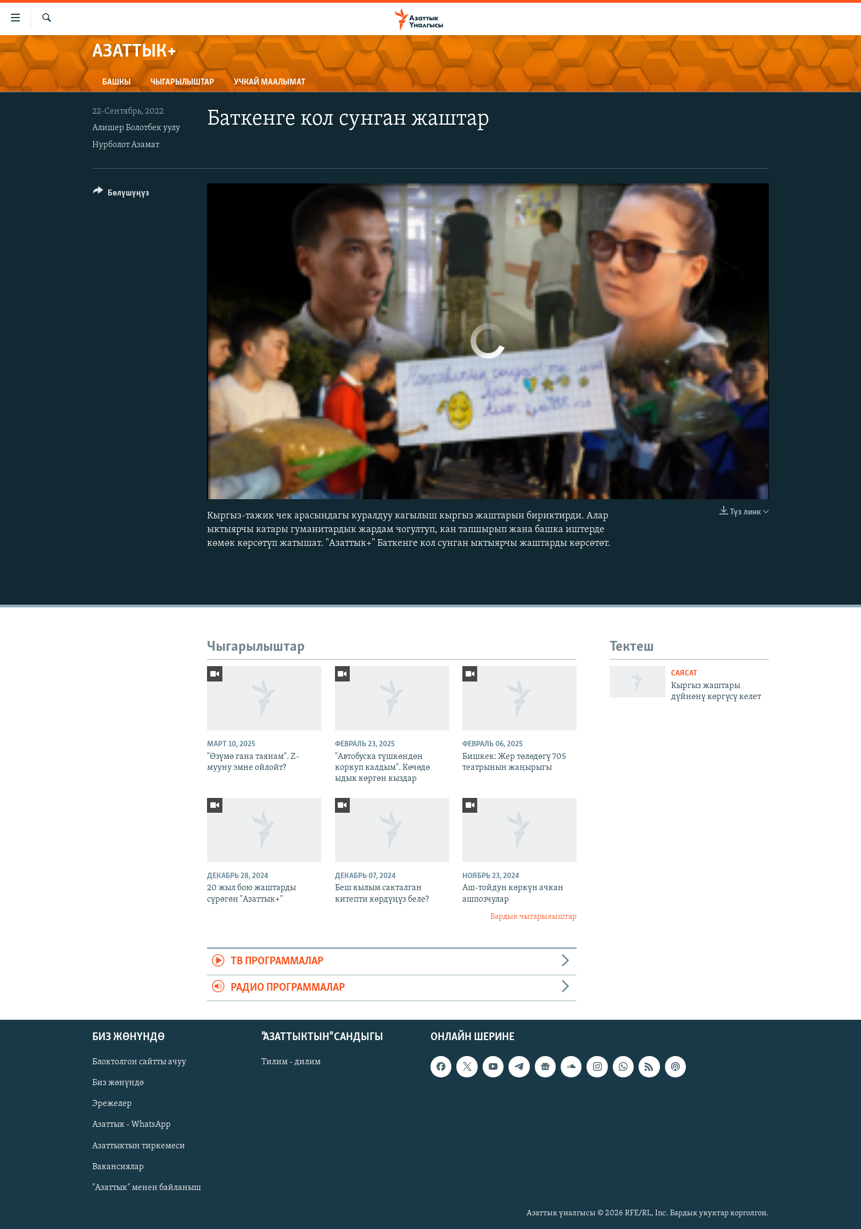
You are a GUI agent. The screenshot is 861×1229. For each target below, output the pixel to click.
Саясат (684, 673)
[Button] (121, 194)
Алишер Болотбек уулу (136, 128)
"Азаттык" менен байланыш (146, 1187)
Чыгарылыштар (182, 82)
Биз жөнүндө (118, 1083)
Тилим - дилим (291, 1062)
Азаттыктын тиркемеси (138, 1146)
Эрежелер (112, 1103)
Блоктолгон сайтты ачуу (139, 1062)
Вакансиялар (118, 1167)
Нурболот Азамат (125, 145)
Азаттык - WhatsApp (131, 1125)
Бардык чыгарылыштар (533, 917)
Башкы (116, 82)
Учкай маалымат (269, 82)
